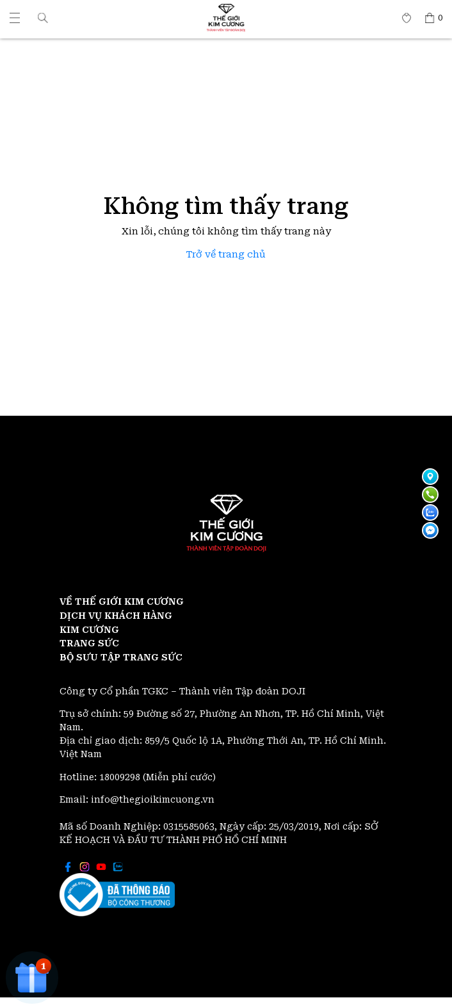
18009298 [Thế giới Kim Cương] (121, 777)
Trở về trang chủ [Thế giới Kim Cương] (226, 254)
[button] (43, 17)
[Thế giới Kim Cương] (15, 18)
